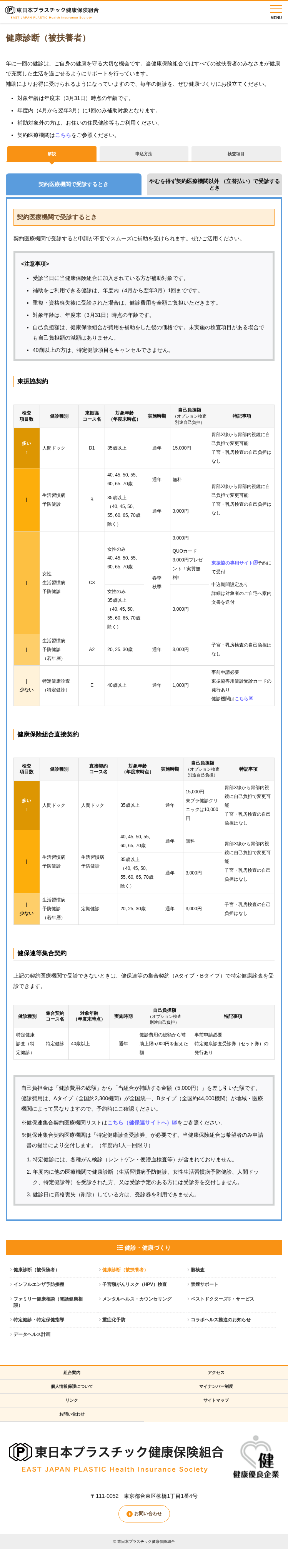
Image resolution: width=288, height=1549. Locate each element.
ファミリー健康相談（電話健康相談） (48, 1302)
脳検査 (198, 1270)
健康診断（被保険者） (36, 1270)
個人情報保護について (72, 1386)
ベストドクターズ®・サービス (222, 1299)
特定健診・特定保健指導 (38, 1319)
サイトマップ (216, 1400)
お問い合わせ (72, 1414)
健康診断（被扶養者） (125, 1270)
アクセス (216, 1372)
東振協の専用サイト (234, 563)
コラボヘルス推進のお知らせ (221, 1319)
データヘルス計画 (31, 1334)
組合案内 (71, 1372)
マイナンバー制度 (216, 1386)
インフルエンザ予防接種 (38, 1284)
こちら (63, 135)
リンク (71, 1400)
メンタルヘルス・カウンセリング (136, 1299)
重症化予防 (113, 1319)
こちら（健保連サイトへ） (142, 1122)
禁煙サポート (204, 1284)
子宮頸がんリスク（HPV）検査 (134, 1284)
